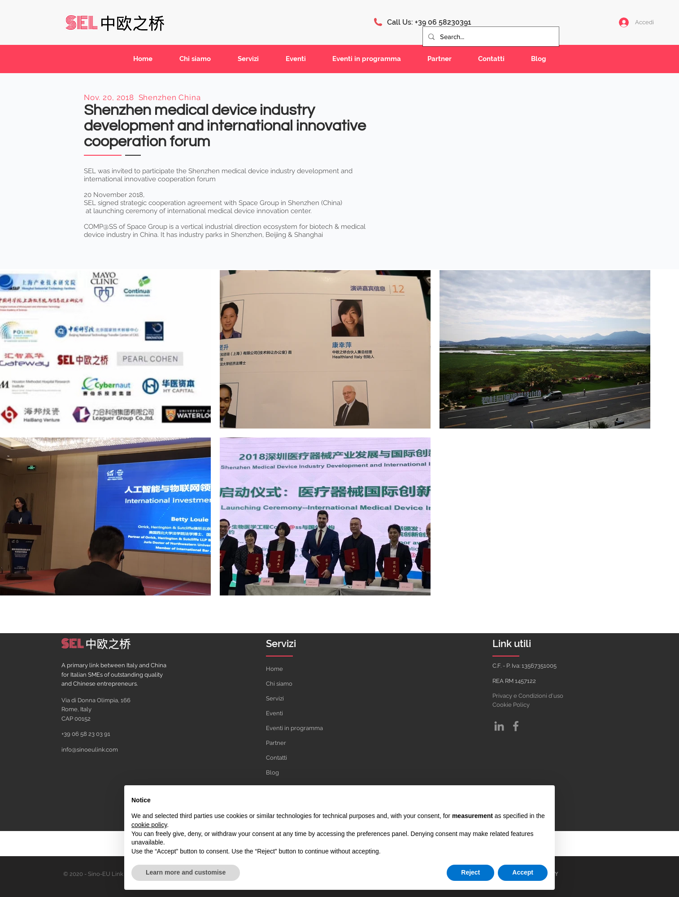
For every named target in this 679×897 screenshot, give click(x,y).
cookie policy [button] (149, 824)
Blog (272, 772)
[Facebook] (515, 726)
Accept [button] (522, 872)
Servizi (275, 698)
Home (274, 668)
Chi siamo (279, 683)
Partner (276, 742)
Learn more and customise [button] (186, 872)
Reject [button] (470, 872)
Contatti (276, 757)
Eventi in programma (294, 728)
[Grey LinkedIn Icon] (499, 726)
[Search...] (490, 36)
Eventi (274, 713)
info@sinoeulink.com (89, 749)
